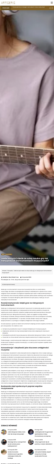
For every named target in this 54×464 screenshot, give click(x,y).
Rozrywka (9, 254)
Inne (3, 254)
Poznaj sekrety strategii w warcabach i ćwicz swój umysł (29, 7)
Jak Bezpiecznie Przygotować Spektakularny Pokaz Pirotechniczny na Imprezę (44, 434)
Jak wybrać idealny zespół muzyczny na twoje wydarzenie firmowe (43, 454)
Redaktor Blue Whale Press (11, 277)
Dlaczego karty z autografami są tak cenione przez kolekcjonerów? (17, 444)
